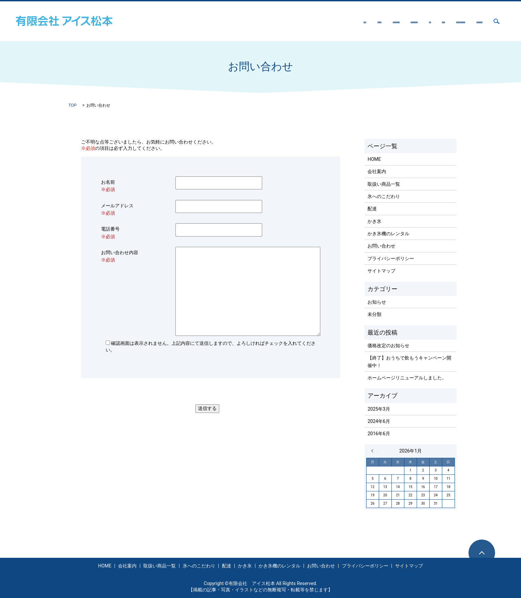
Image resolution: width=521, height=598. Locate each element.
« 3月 (374, 451)
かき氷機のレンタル (422, 21)
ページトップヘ (482, 553)
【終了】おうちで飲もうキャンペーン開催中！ (409, 361)
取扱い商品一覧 (284, 21)
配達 (360, 21)
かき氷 (383, 21)
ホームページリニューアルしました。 (407, 377)
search (496, 21)
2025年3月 (378, 409)
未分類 (374, 314)
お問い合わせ (468, 21)
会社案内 (248, 21)
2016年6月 (378, 433)
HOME (221, 21)
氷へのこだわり (328, 21)
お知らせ (376, 302)
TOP (72, 105)
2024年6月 (378, 421)
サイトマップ (381, 270)
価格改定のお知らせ (388, 345)
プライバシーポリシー (390, 258)
